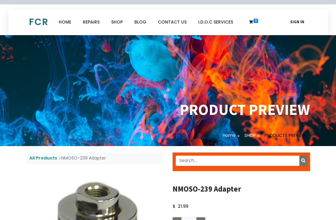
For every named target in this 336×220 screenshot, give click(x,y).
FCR (39, 22)
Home (229, 135)
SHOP (250, 135)
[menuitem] (65, 22)
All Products (43, 158)
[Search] (303, 161)
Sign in (297, 21)
